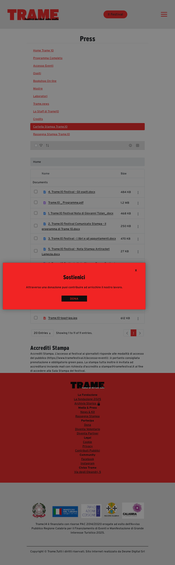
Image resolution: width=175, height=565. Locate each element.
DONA (74, 298)
